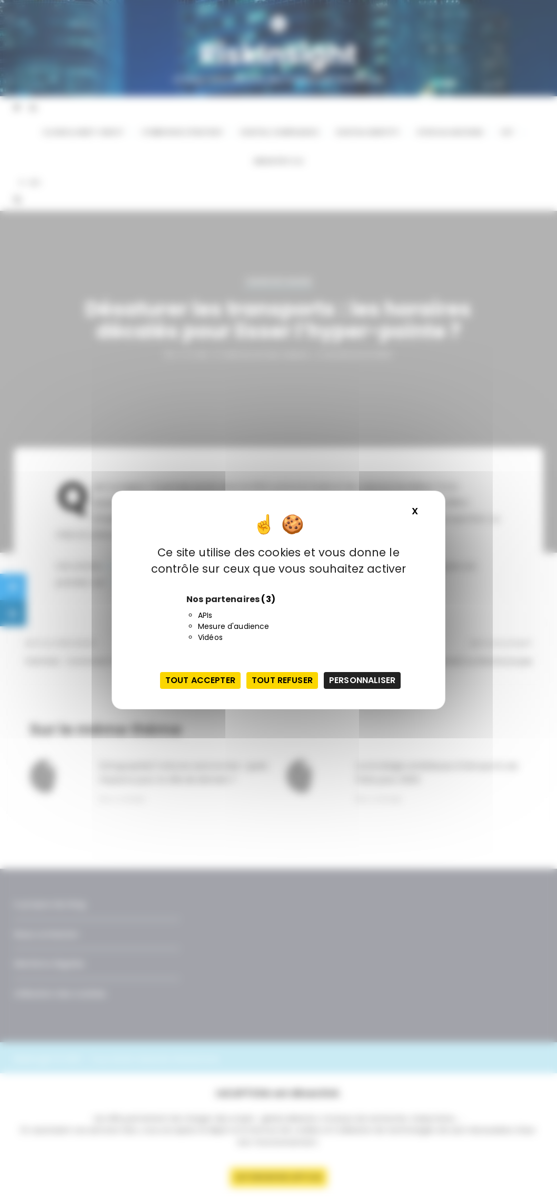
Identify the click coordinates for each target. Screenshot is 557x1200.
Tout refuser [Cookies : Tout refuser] (282, 680)
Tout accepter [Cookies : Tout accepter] (200, 680)
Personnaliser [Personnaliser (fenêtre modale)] (362, 680)
